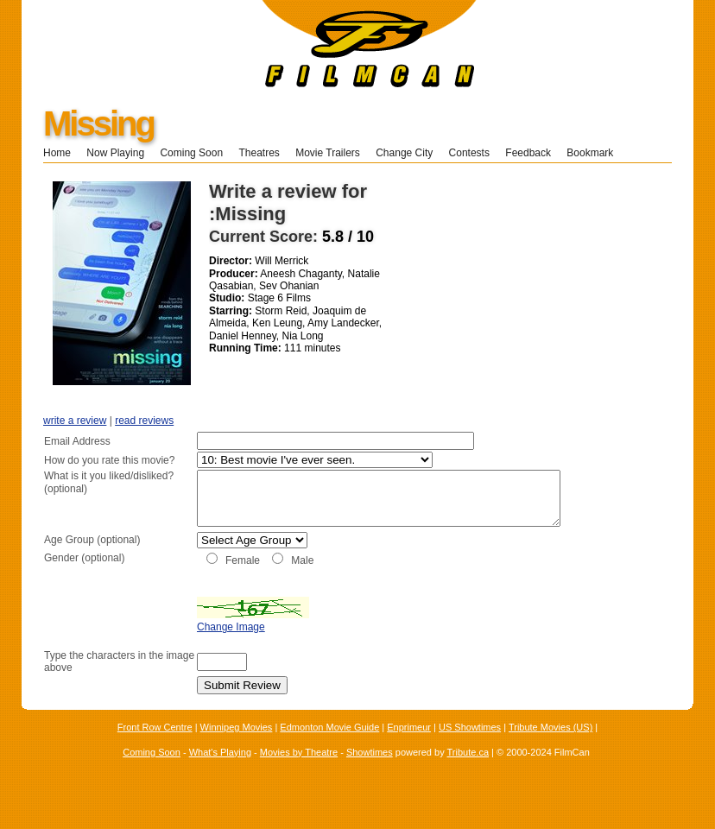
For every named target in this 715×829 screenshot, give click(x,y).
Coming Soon (191, 153)
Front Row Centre (155, 746)
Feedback (528, 153)
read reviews (144, 420)
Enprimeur (409, 746)
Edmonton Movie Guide (329, 746)
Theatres (258, 153)
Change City (404, 153)
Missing (98, 123)
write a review (74, 420)
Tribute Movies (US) (550, 746)
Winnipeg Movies (236, 746)
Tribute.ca (468, 770)
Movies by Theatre (299, 770)
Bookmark (595, 153)
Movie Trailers (327, 153)
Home (57, 153)
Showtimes (369, 770)
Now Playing (115, 153)
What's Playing (220, 770)
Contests (469, 153)
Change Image (188, 646)
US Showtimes (470, 746)
